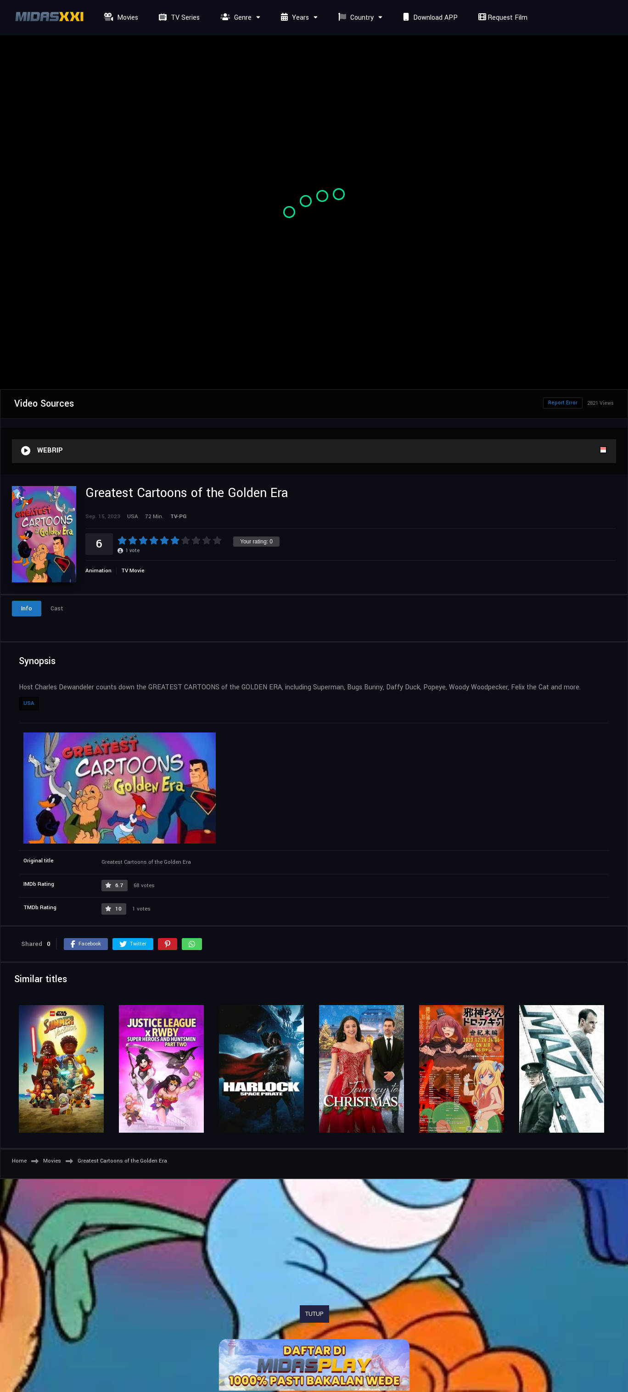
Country (355, 17)
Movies (120, 17)
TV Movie (133, 571)
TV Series (178, 17)
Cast (56, 608)
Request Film (501, 17)
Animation (98, 571)
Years (294, 17)
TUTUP (314, 1314)
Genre (235, 17)
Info (26, 608)
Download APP (429, 17)
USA (28, 703)
